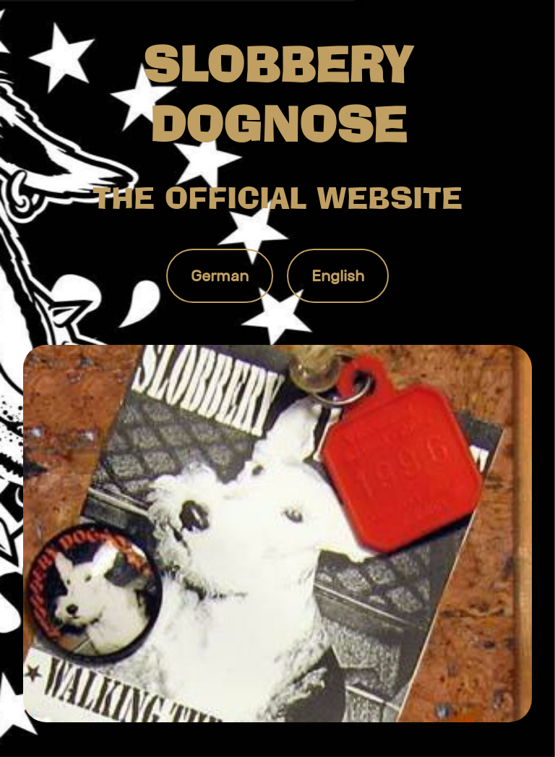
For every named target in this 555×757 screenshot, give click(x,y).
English (337, 276)
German (220, 276)
